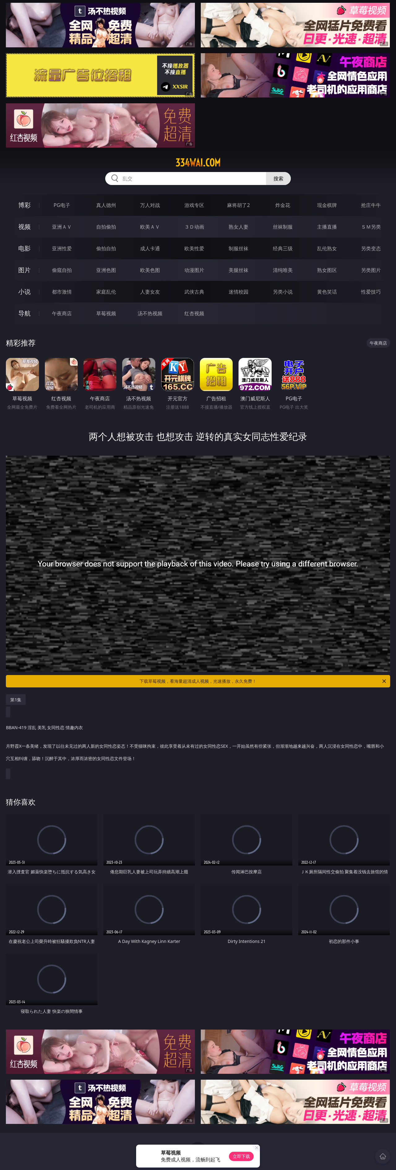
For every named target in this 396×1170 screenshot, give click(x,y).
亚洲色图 (106, 270)
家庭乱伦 (106, 291)
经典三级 (283, 248)
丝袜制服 (283, 226)
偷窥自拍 (62, 270)
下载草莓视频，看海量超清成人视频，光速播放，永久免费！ (263, 681)
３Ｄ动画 (194, 226)
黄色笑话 (327, 291)
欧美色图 (150, 270)
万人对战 (150, 205)
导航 (24, 313)
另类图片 (371, 270)
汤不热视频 (150, 313)
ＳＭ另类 (371, 226)
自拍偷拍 (106, 226)
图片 (24, 270)
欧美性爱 (194, 248)
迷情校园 (238, 291)
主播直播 (327, 226)
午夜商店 (62, 313)
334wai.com (198, 163)
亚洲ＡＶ (62, 226)
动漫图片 (194, 270)
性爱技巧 (371, 291)
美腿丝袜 (238, 270)
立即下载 (241, 1156)
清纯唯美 (283, 270)
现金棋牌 (327, 205)
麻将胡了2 (238, 205)
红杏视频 (194, 313)
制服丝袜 (238, 248)
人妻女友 (150, 291)
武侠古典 (194, 291)
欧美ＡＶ (150, 226)
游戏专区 (194, 205)
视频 (24, 226)
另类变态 (371, 248)
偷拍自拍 (106, 248)
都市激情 (62, 291)
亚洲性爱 (62, 248)
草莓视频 (106, 313)
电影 (24, 248)
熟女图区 (327, 270)
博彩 (24, 205)
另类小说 (283, 291)
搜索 (278, 178)
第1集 (15, 700)
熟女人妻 (238, 226)
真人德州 (106, 205)
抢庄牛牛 (371, 205)
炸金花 (282, 205)
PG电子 (62, 205)
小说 (24, 291)
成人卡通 (150, 248)
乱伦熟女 (327, 248)
